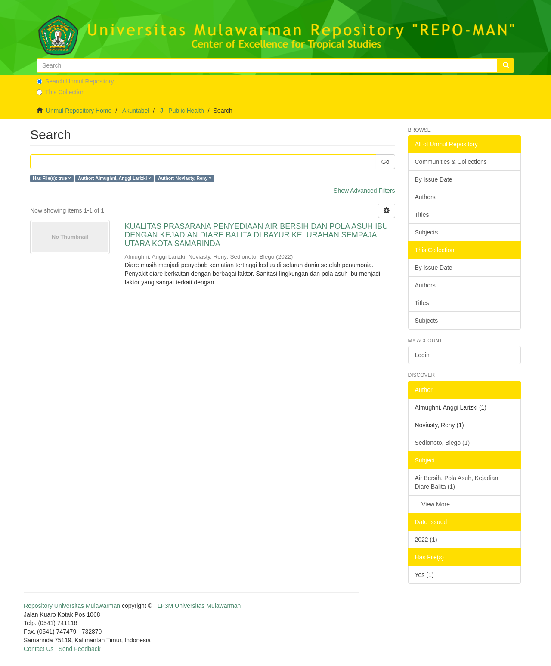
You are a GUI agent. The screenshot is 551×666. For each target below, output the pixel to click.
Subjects (426, 232)
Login (422, 355)
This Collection (61, 92)
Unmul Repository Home (79, 110)
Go (385, 161)
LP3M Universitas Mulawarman (199, 605)
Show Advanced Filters (364, 190)
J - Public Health (182, 110)
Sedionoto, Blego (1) (442, 442)
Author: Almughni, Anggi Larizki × (114, 178)
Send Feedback (80, 648)
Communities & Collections (451, 161)
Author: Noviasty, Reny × (184, 178)
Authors (425, 197)
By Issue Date (433, 179)
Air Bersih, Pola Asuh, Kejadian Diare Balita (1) (456, 482)
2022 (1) (426, 539)
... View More (432, 504)
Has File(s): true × (52, 178)
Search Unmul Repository (75, 81)
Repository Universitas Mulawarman (72, 605)
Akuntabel (135, 110)
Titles (422, 214)
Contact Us (38, 648)
